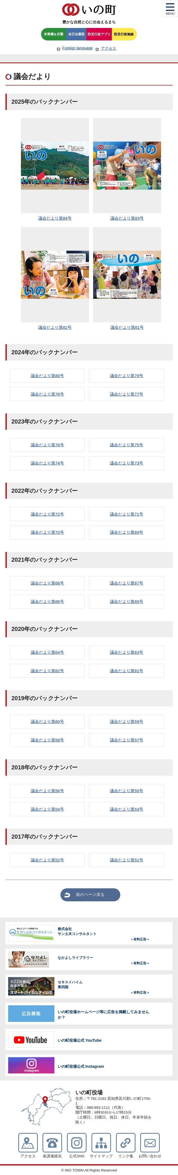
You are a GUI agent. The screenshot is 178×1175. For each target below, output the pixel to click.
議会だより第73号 (126, 463)
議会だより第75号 (126, 445)
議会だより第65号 (126, 601)
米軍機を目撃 (53, 34)
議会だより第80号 (47, 375)
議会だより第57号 (126, 740)
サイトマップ (101, 1156)
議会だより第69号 (126, 532)
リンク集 (125, 1156)
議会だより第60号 (47, 721)
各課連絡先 (52, 1156)
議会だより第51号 (126, 860)
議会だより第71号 (126, 514)
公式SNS (76, 1156)
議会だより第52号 (47, 860)
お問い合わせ (150, 1156)
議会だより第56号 (47, 790)
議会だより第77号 (126, 394)
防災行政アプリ (99, 34)
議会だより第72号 (47, 514)
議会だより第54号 (47, 809)
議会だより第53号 (126, 809)
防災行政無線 (124, 34)
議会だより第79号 (126, 375)
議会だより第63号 (126, 652)
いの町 (89, 9)
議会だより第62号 (47, 670)
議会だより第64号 (47, 652)
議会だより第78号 (47, 394)
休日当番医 (76, 34)
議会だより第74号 (47, 463)
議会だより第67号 (126, 583)
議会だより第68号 (47, 583)
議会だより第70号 (47, 532)
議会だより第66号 (47, 601)
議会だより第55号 (126, 790)
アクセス (108, 48)
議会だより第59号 (126, 721)
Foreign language (77, 48)
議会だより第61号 (126, 670)
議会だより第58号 (47, 740)
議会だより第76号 (47, 445)
